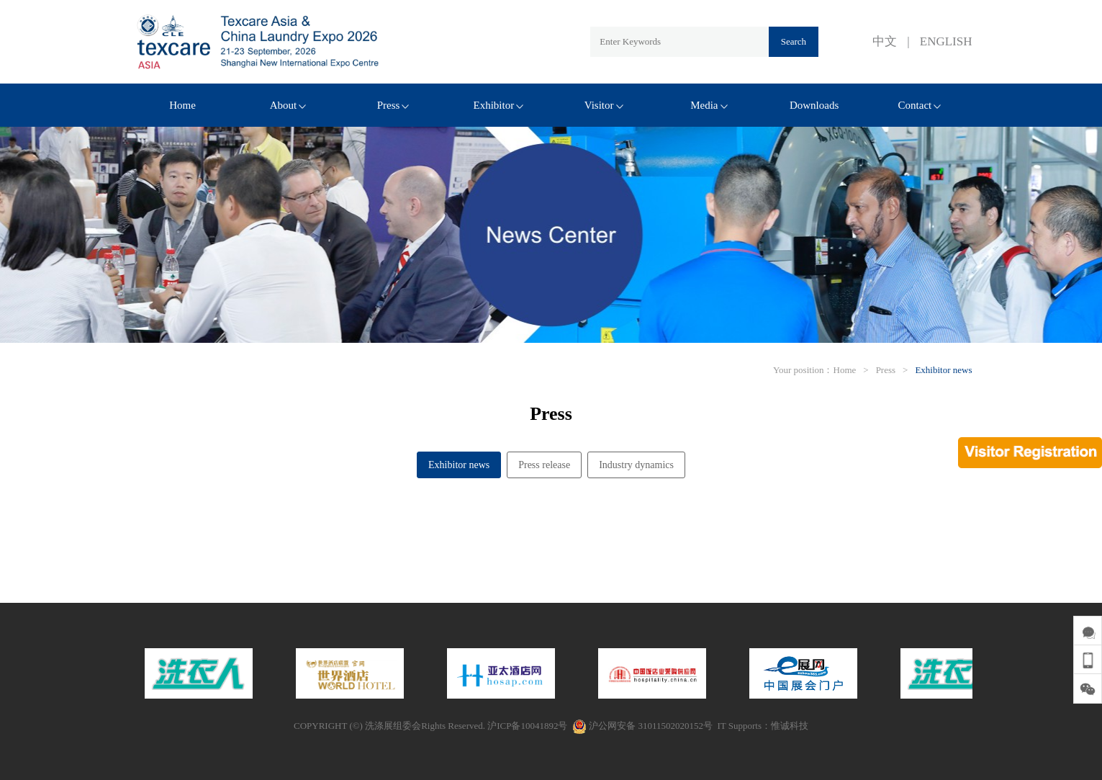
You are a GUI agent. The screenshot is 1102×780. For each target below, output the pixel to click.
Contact (919, 105)
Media (708, 105)
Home (182, 105)
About (288, 105)
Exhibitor (499, 105)
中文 (884, 41)
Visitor (603, 105)
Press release (544, 465)
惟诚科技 (789, 725)
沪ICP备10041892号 (527, 725)
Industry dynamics (636, 465)
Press (393, 105)
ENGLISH (946, 41)
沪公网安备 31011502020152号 (642, 725)
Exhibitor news (943, 369)
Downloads (814, 105)
